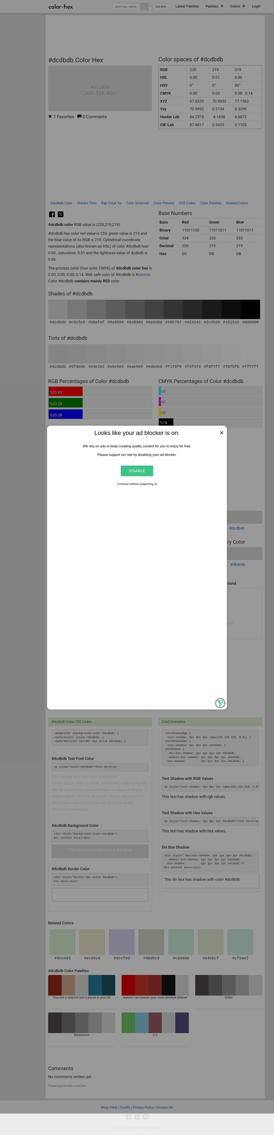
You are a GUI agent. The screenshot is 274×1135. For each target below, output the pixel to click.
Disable (137, 471)
